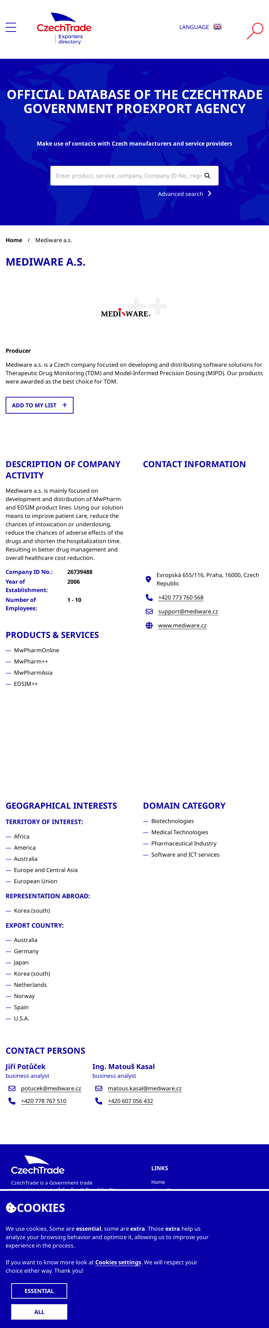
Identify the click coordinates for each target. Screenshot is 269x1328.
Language (200, 27)
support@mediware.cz (188, 611)
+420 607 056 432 (130, 1101)
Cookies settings (118, 1262)
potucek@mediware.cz (51, 1088)
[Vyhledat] (255, 31)
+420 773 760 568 (181, 597)
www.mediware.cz (182, 625)
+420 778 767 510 (43, 1101)
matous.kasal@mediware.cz (145, 1088)
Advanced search (186, 194)
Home (14, 240)
